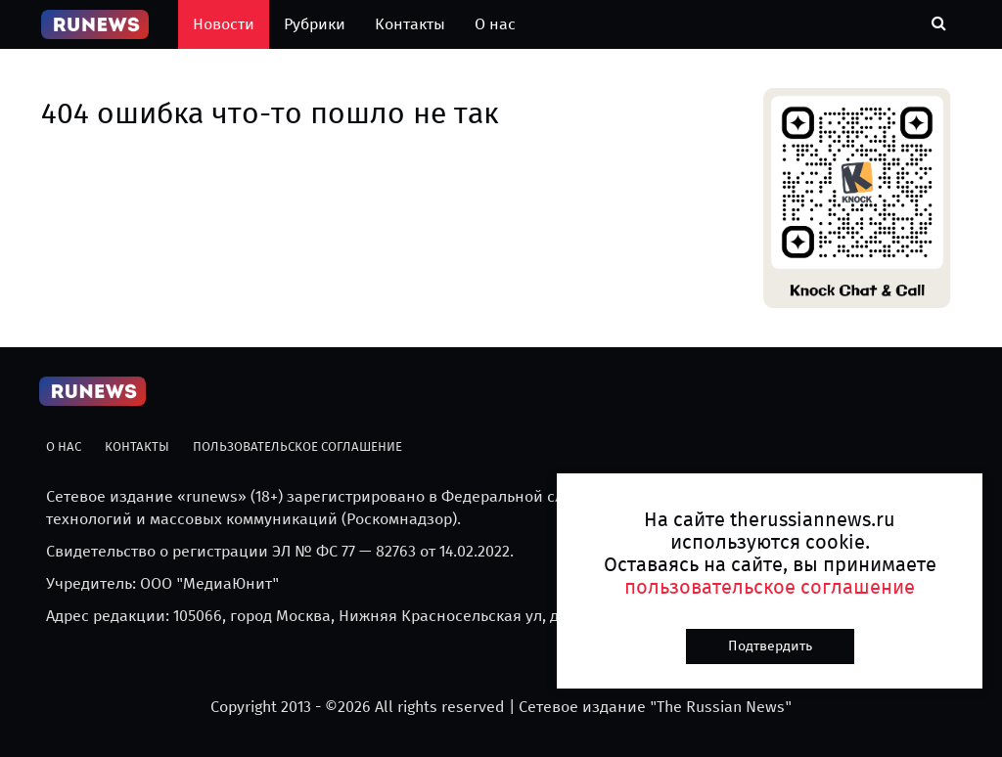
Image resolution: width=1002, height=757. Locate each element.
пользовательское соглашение (769, 587)
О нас (495, 24)
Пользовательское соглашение (297, 446)
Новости (223, 24)
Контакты (410, 24)
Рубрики (314, 24)
